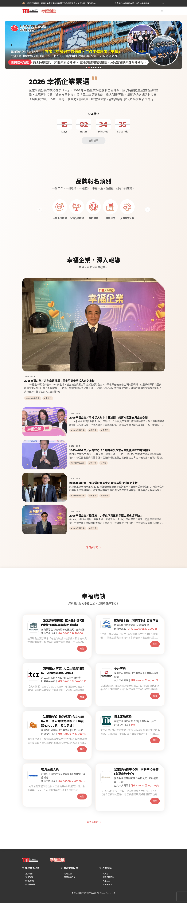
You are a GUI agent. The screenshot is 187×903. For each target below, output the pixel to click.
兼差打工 (106, 881)
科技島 (105, 874)
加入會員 (29, 874)
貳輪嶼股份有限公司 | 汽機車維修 (131, 625)
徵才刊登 (29, 877)
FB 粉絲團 (29, 881)
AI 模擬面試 (107, 884)
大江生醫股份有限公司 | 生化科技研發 (61, 677)
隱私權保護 (30, 884)
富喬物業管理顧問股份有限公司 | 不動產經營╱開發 (136, 780)
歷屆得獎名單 (69, 877)
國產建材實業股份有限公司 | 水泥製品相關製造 (136, 675)
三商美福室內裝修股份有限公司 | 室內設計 (63, 629)
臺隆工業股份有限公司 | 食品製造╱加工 (135, 721)
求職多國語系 (108, 877)
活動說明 (68, 874)
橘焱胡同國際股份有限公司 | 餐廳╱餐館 (62, 730)
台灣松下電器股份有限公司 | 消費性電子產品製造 (63, 775)
